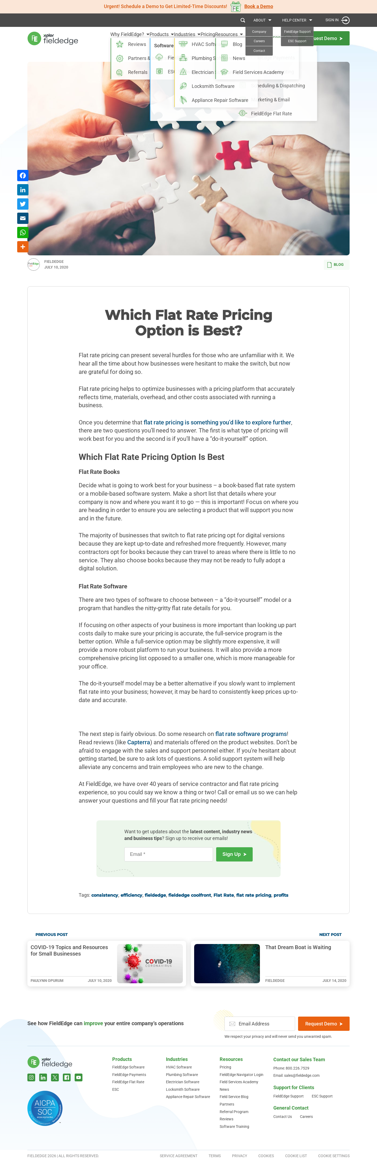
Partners (227, 1104)
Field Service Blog (234, 1097)
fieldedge (155, 895)
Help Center (294, 20)
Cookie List (296, 1156)
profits (281, 895)
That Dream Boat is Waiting (298, 947)
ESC (115, 1089)
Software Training (234, 1126)
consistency (104, 895)
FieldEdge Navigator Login (241, 1074)
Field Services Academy (239, 1082)
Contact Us (282, 1116)
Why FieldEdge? (100, 38)
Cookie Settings (334, 1156)
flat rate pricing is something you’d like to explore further (217, 422)
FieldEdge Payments (129, 1074)
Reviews (226, 1119)
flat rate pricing (253, 895)
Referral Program (234, 1112)
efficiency (131, 895)
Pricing (201, 38)
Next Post (330, 934)
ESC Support (322, 1096)
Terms (215, 1156)
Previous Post (51, 934)
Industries (171, 38)
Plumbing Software (182, 1074)
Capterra (138, 742)
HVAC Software (179, 1067)
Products (138, 38)
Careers (306, 1116)
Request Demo (324, 1024)
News (224, 1089)
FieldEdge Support (288, 1096)
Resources (226, 38)
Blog (335, 265)
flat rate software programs (251, 734)
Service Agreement (178, 1156)
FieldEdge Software (128, 1067)
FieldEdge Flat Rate (128, 1082)
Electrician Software (182, 1082)
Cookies (266, 1156)
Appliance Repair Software (188, 1097)
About (259, 20)
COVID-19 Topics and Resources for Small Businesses (69, 950)
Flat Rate (223, 895)
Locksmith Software (183, 1089)
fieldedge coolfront (189, 895)
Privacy (239, 1156)
